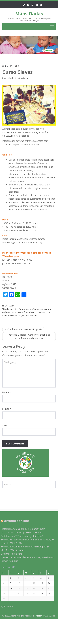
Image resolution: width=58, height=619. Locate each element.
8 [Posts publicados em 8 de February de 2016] (1, 583)
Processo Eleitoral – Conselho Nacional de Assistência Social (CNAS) (29, 336)
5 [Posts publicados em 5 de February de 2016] (32, 578)
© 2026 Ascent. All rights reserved (18, 615)
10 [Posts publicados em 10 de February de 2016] (18, 583)
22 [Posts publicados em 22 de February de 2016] (2, 593)
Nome (6, 392)
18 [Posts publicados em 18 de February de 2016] (25, 588)
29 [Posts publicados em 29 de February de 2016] (2, 598)
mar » (9, 606)
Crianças (41, 312)
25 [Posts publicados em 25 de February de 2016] (25, 593)
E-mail (6, 408)
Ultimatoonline (15, 521)
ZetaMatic (50, 615)
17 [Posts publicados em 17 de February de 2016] (18, 588)
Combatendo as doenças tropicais (23, 329)
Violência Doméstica (11, 315)
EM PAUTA (9, 305)
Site (4, 425)
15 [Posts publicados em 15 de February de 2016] (2, 588)
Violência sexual (29, 315)
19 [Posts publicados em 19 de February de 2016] (33, 588)
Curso (48, 312)
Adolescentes (11, 309)
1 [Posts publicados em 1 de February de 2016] (1, 578)
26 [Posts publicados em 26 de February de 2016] (33, 593)
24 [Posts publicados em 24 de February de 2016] (18, 593)
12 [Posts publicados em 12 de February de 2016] (33, 583)
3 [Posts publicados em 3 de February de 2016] (17, 578)
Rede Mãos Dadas (21, 78)
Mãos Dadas (29, 13)
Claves (32, 312)
